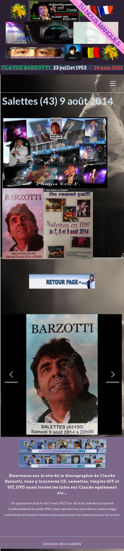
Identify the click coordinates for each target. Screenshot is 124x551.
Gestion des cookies (62, 543)
